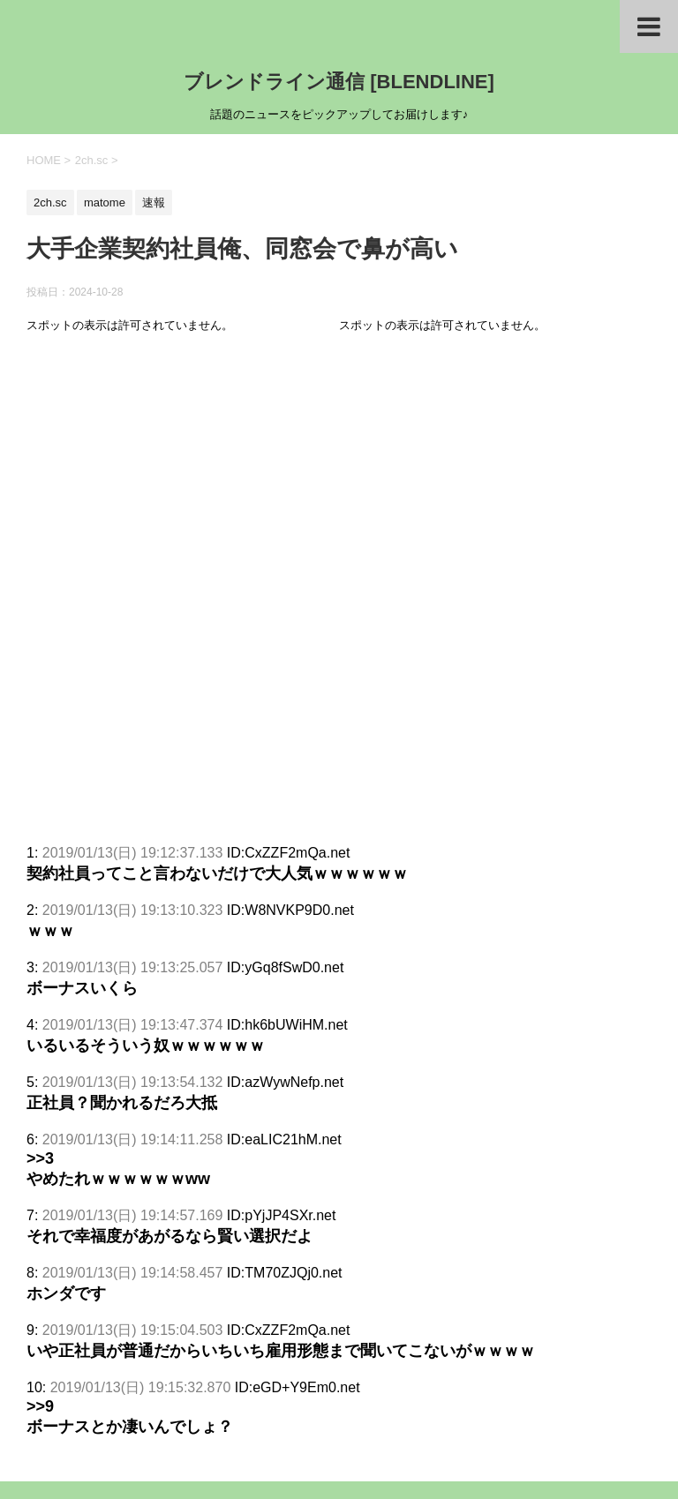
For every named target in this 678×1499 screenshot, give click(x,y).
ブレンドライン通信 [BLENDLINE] (339, 82)
